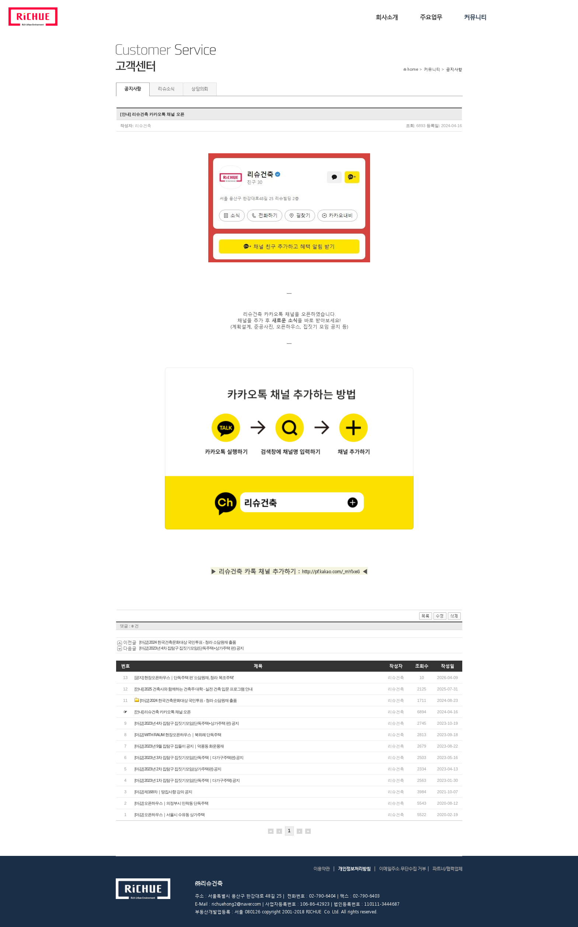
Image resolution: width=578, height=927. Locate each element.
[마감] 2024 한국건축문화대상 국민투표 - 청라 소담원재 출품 (187, 642)
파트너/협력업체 (447, 868)
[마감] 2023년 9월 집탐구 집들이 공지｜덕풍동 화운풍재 (179, 746)
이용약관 (321, 868)
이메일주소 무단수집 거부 (402, 868)
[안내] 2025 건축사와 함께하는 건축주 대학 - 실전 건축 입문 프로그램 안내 (194, 689)
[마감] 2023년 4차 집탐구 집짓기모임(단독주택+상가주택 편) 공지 (191, 648)
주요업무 (431, 17)
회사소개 (387, 17)
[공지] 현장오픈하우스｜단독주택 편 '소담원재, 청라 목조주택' (184, 677)
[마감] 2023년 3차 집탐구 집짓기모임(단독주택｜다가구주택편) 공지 (189, 757)
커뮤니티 (475, 17)
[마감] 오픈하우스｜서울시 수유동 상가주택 (170, 814)
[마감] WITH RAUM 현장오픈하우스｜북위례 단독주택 (178, 734)
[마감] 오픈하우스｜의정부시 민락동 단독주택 (171, 803)
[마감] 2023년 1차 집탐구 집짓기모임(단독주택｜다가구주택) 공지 (187, 780)
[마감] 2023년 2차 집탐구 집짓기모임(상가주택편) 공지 (178, 769)
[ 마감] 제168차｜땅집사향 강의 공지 (163, 792)
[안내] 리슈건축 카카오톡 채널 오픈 (163, 712)
